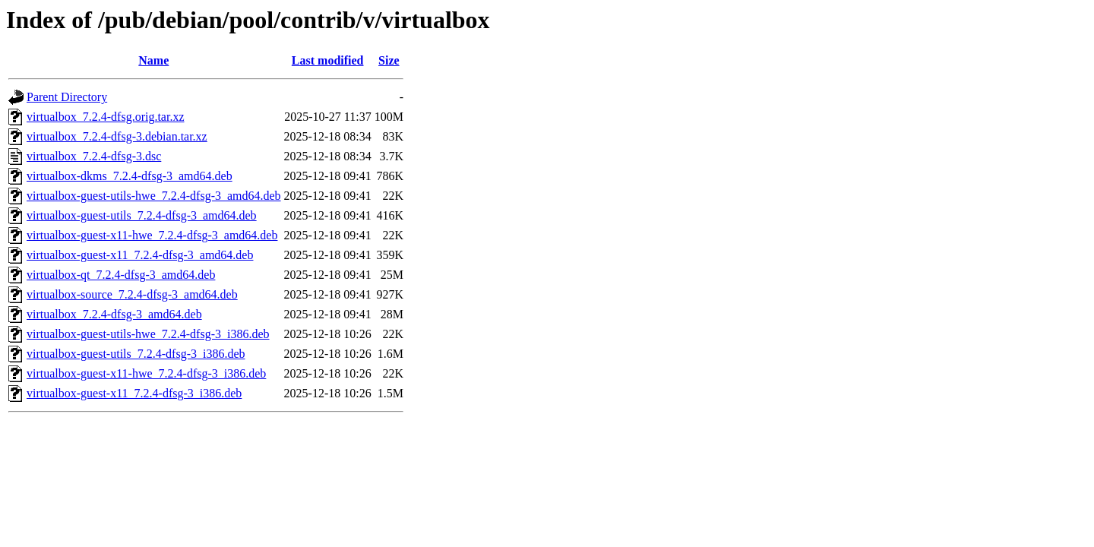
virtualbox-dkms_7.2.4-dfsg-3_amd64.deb (129, 175)
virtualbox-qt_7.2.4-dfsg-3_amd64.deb (121, 274)
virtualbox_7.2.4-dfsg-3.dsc (94, 156)
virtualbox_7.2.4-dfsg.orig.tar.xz (106, 116)
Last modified (328, 60)
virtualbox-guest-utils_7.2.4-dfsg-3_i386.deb (136, 353)
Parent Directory (67, 96)
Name (153, 60)
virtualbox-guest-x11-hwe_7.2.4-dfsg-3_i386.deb (146, 373)
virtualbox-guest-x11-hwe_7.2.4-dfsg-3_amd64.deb (152, 235)
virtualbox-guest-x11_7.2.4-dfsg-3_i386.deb (134, 393)
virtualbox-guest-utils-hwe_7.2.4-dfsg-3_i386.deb (148, 333)
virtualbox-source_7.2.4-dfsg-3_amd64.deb (132, 294)
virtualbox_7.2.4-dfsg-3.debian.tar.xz (117, 136)
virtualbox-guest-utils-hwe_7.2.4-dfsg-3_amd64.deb (154, 195)
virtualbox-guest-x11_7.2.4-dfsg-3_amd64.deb (140, 254)
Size (389, 60)
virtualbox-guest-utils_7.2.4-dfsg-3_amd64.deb (142, 215)
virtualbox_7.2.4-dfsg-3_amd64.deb (114, 314)
